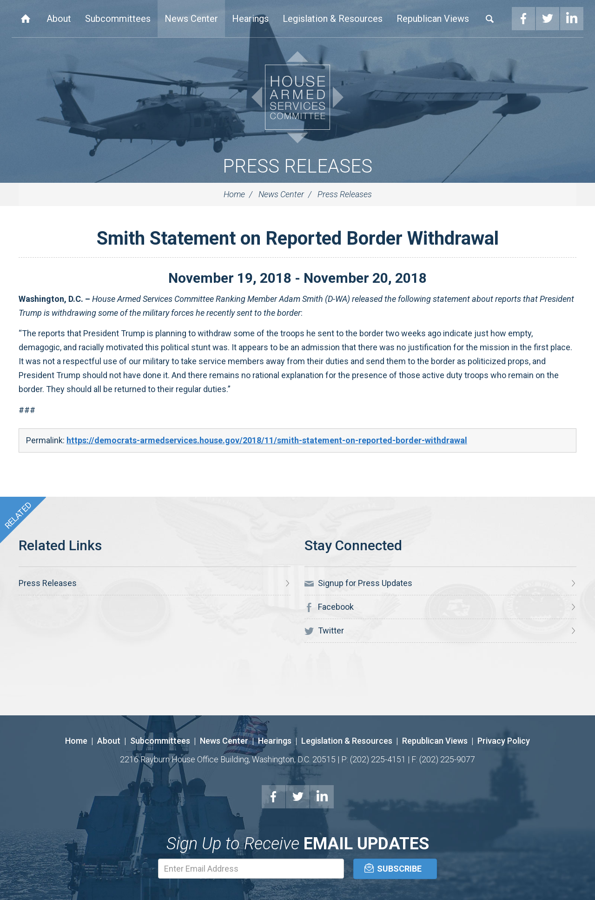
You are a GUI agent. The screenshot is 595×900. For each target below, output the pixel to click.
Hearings (250, 18)
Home (26, 18)
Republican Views (433, 18)
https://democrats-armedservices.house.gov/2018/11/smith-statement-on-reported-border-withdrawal (266, 440)
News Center (191, 18)
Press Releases (297, 166)
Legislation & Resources (333, 18)
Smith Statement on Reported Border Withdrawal (298, 238)
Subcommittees (118, 18)
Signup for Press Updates (358, 583)
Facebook (523, 18)
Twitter (547, 18)
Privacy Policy (503, 741)
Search (490, 18)
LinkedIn (571, 18)
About (58, 18)
